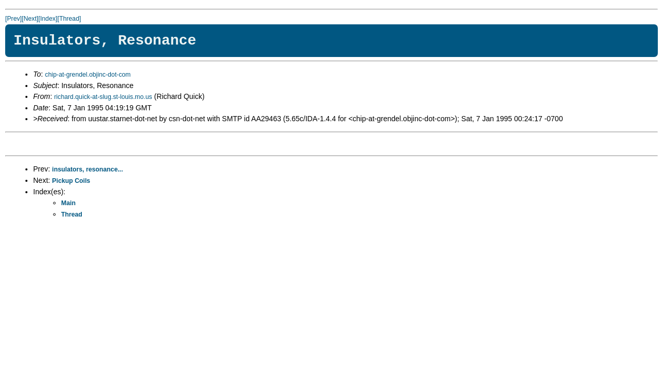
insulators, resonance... (87, 169)
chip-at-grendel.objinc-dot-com (88, 74)
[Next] (30, 18)
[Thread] (69, 18)
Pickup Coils (71, 180)
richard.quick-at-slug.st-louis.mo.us (103, 97)
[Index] (47, 18)
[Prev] (13, 18)
